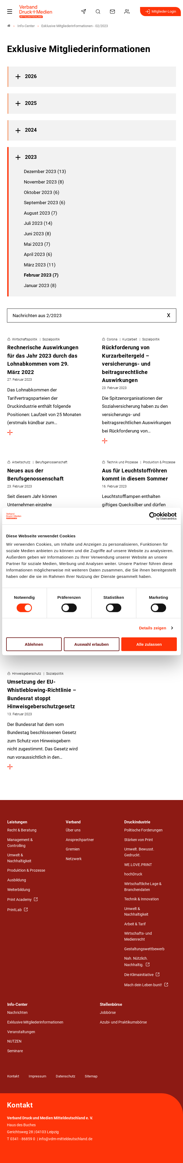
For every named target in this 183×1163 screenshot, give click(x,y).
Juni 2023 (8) (37, 233)
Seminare (15, 1051)
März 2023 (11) (40, 264)
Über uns (73, 830)
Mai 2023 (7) (37, 244)
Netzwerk (74, 859)
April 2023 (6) (38, 254)
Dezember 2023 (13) (45, 171)
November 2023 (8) (44, 182)
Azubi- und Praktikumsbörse (123, 1022)
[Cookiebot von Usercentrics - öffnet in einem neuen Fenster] (153, 516)
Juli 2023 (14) (38, 223)
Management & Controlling (20, 843)
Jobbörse (108, 1012)
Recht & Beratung (21, 830)
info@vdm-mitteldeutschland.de (65, 1139)
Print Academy (19, 899)
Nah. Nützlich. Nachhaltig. (136, 961)
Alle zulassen (149, 644)
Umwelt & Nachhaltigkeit (19, 858)
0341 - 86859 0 (22, 1139)
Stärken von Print (138, 840)
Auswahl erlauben (91, 644)
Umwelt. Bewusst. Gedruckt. (139, 852)
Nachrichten (17, 1012)
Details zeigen (152, 627)
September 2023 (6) (44, 202)
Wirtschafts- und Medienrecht (138, 936)
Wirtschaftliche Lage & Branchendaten (143, 887)
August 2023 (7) (40, 213)
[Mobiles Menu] (10, 12)
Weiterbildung (18, 889)
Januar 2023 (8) (40, 285)
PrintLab (15, 910)
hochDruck (133, 874)
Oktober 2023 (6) (41, 192)
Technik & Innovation (141, 899)
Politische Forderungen (143, 830)
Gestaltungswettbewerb (144, 949)
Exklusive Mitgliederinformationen (35, 1022)
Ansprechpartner (80, 840)
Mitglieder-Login (160, 11)
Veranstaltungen (21, 1032)
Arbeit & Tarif (135, 924)
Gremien (73, 849)
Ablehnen (34, 644)
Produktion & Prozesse (26, 870)
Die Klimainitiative (139, 975)
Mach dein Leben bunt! (143, 985)
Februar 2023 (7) (41, 275)
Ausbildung (16, 880)
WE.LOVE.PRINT (138, 865)
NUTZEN (14, 1041)
